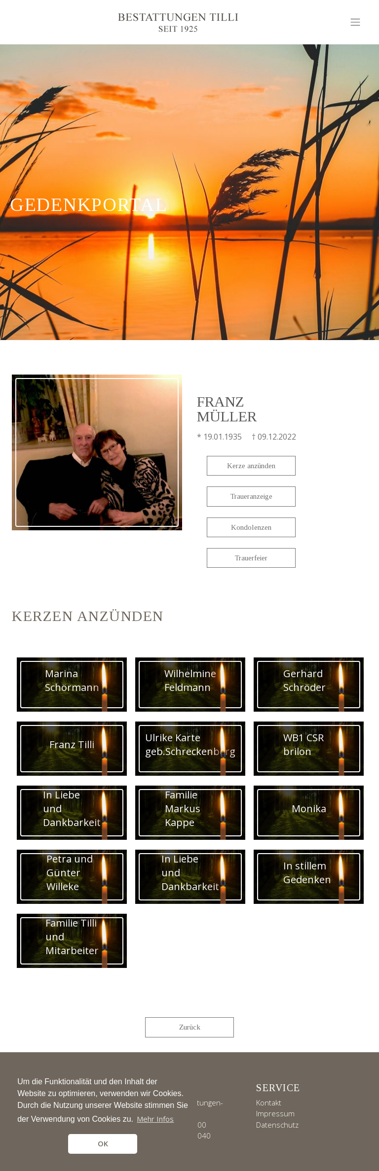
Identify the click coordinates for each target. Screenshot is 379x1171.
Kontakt (268, 1102)
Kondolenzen (251, 527)
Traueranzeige (251, 496)
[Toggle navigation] (355, 22)
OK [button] (103, 1143)
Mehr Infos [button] (155, 1119)
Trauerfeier (251, 558)
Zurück (189, 1027)
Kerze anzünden (251, 466)
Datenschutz (277, 1125)
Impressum (275, 1113)
